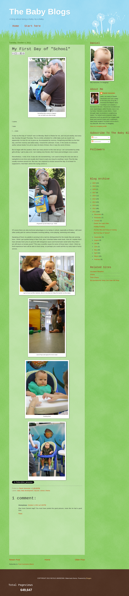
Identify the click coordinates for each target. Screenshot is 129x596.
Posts (94, 137)
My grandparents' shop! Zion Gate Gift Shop (104, 280)
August (96, 240)
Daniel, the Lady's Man (101, 223)
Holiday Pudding (99, 226)
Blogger (88, 578)
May (95, 250)
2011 (94, 211)
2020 (94, 183)
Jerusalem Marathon (97, 271)
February (97, 259)
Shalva (47, 490)
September (98, 237)
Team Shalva (94, 277)
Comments (96, 141)
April (96, 253)
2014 (94, 202)
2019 (94, 186)
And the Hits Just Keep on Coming (105, 230)
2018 (94, 189)
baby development (27, 490)
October (97, 220)
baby (18, 490)
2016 (94, 195)
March (96, 256)
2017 (94, 192)
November (97, 217)
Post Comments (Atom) (26, 564)
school (42, 490)
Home (15, 26)
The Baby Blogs (39, 11)
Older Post (80, 559)
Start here (32, 26)
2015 (94, 199)
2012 (94, 208)
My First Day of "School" (102, 233)
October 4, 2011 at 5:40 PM (37, 505)
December (97, 214)
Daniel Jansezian (25, 488)
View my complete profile (98, 126)
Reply (20, 513)
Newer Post (14, 559)
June (96, 246)
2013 (94, 205)
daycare (36, 490)
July (95, 243)
